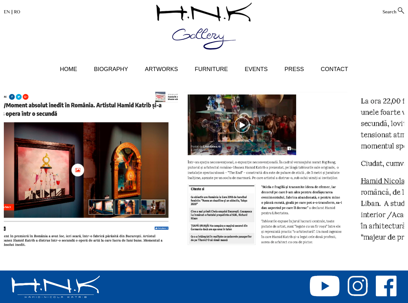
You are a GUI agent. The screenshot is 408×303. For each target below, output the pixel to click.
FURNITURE (211, 69)
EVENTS (256, 69)
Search (389, 11)
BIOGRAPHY (111, 69)
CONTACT (334, 69)
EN (7, 11)
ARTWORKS (161, 69)
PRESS (294, 69)
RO (17, 11)
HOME (68, 69)
